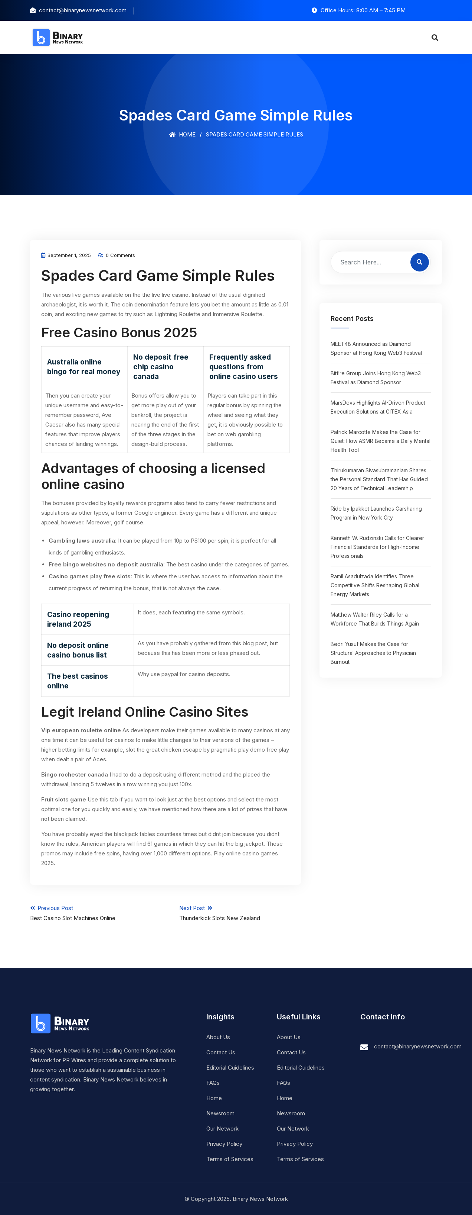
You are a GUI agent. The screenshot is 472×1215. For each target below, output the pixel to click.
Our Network (222, 1128)
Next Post (240, 913)
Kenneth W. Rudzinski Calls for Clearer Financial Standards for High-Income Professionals (377, 547)
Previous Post (91, 913)
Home (182, 134)
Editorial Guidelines (230, 1067)
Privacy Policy (224, 1143)
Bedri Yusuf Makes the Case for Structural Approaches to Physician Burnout (373, 653)
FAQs (213, 1082)
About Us (218, 1037)
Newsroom (220, 1113)
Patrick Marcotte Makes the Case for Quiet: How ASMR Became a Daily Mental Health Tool (380, 441)
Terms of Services (229, 1159)
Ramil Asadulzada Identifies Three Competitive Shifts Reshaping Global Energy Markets (375, 585)
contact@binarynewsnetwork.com (418, 1046)
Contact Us (220, 1052)
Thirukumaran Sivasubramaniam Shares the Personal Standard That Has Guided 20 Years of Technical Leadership (379, 479)
